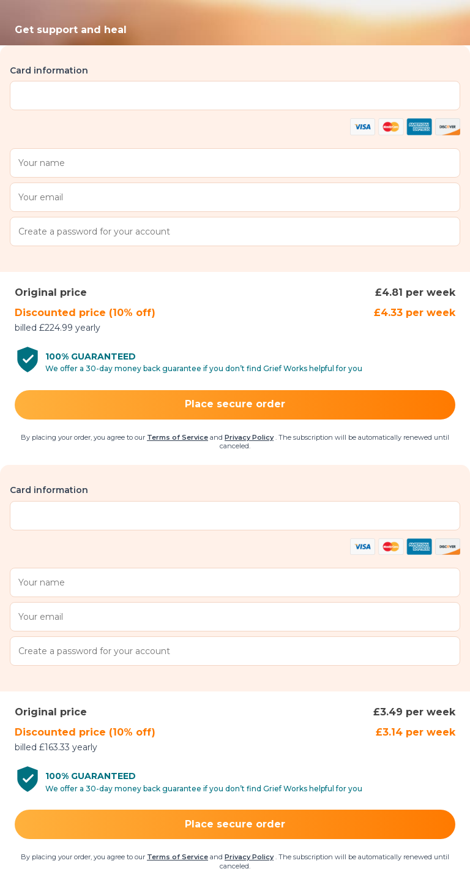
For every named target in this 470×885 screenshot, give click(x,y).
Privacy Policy (249, 437)
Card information (49, 70)
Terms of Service (177, 437)
